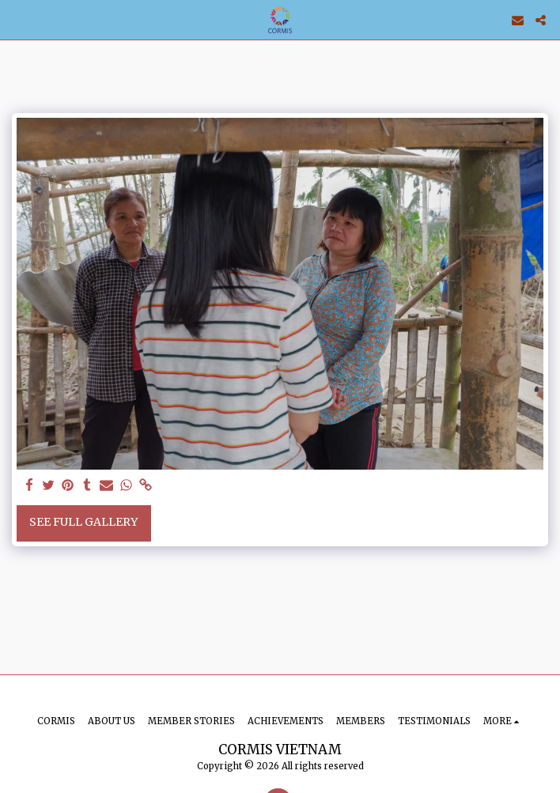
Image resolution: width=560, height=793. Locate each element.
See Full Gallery (83, 522)
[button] (17, 19)
